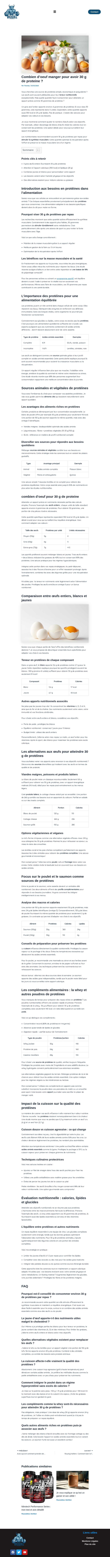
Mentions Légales (90, 1541)
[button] (55, 11)
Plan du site (90, 1544)
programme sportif (65, 278)
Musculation (25, 1514)
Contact (90, 1538)
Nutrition (34, 1514)
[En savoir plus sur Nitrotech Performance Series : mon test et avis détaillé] (37, 1487)
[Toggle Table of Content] (37, 150)
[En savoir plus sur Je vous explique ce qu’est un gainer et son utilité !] (72, 1480)
